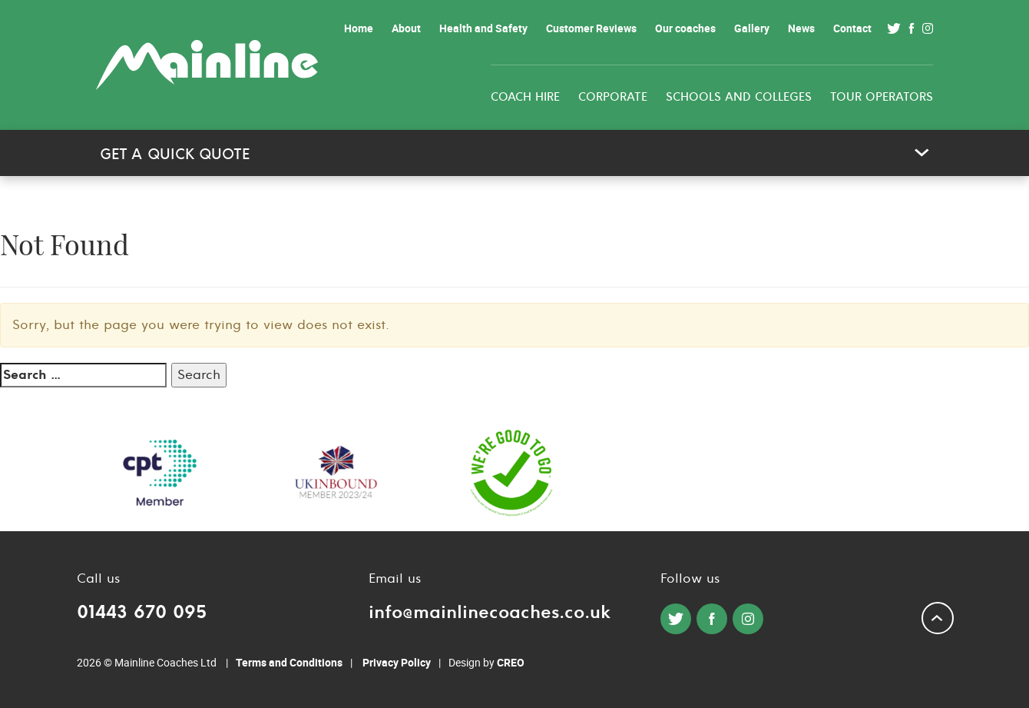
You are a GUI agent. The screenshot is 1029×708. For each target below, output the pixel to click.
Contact (852, 28)
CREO (510, 662)
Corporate (612, 97)
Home (358, 28)
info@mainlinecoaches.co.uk (489, 612)
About (406, 28)
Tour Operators (881, 97)
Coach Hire (525, 97)
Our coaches (685, 28)
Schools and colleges (739, 97)
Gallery (751, 28)
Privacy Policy (396, 662)
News (801, 28)
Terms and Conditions (289, 662)
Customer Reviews (591, 28)
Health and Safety (483, 28)
